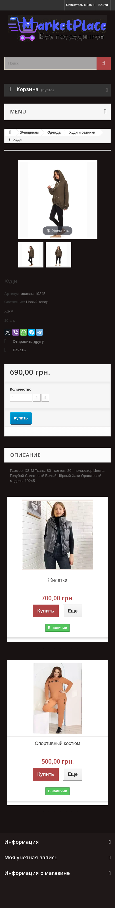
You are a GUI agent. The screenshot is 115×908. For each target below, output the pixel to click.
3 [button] (49, 648)
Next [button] (99, 569)
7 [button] (72, 648)
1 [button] (38, 648)
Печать (19, 350)
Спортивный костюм (57, 743)
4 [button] (55, 648)
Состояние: (14, 302)
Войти (103, 5)
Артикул (11, 294)
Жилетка (57, 580)
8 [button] (77, 648)
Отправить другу (28, 341)
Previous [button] (15, 569)
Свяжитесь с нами (80, 5)
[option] (57, 569)
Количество (21, 389)
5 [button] (60, 648)
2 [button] (43, 648)
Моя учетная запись (31, 857)
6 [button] (66, 648)
